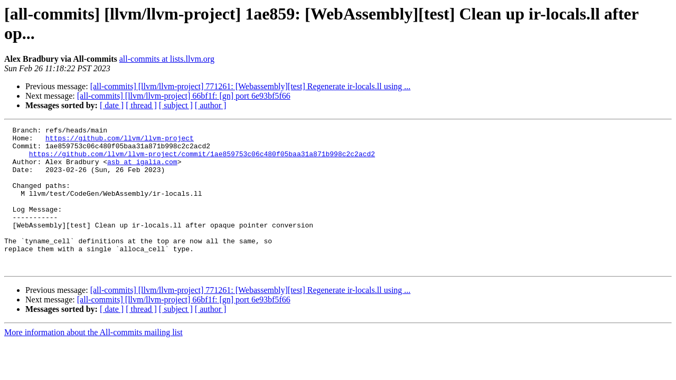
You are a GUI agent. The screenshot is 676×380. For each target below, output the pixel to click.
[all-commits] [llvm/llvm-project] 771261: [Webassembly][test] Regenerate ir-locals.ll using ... (250, 86)
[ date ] (112, 105)
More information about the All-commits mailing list (93, 360)
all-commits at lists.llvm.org (166, 58)
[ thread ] (141, 105)
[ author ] (211, 105)
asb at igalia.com (142, 169)
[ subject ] (176, 105)
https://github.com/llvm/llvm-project (119, 141)
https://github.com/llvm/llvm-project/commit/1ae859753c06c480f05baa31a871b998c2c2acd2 (202, 160)
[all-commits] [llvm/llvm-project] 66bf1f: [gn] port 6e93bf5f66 (183, 95)
